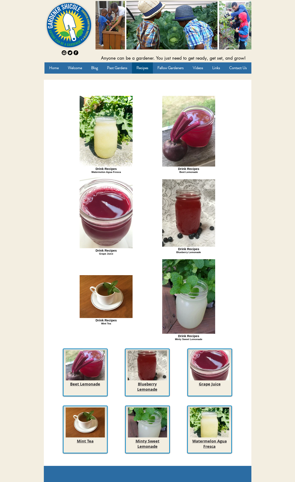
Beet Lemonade (85, 384)
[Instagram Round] (64, 52)
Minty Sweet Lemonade (147, 444)
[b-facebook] (75, 52)
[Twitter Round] (70, 52)
